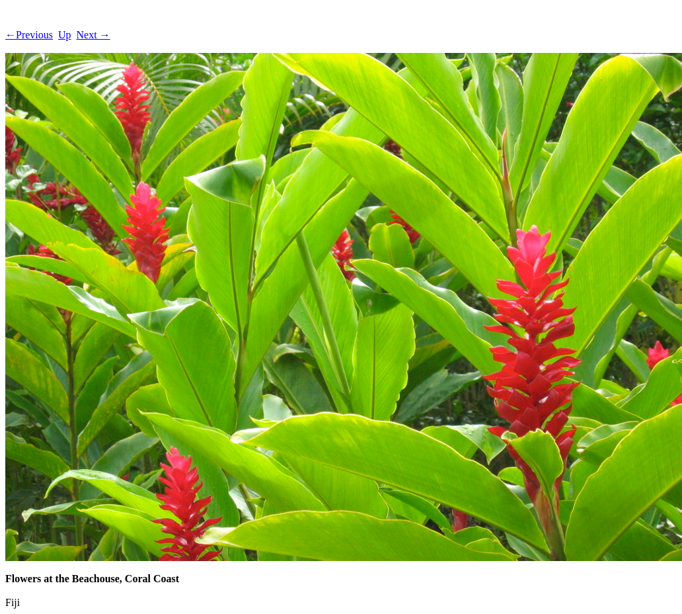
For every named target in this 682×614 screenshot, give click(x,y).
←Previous (29, 34)
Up (64, 34)
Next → (93, 34)
